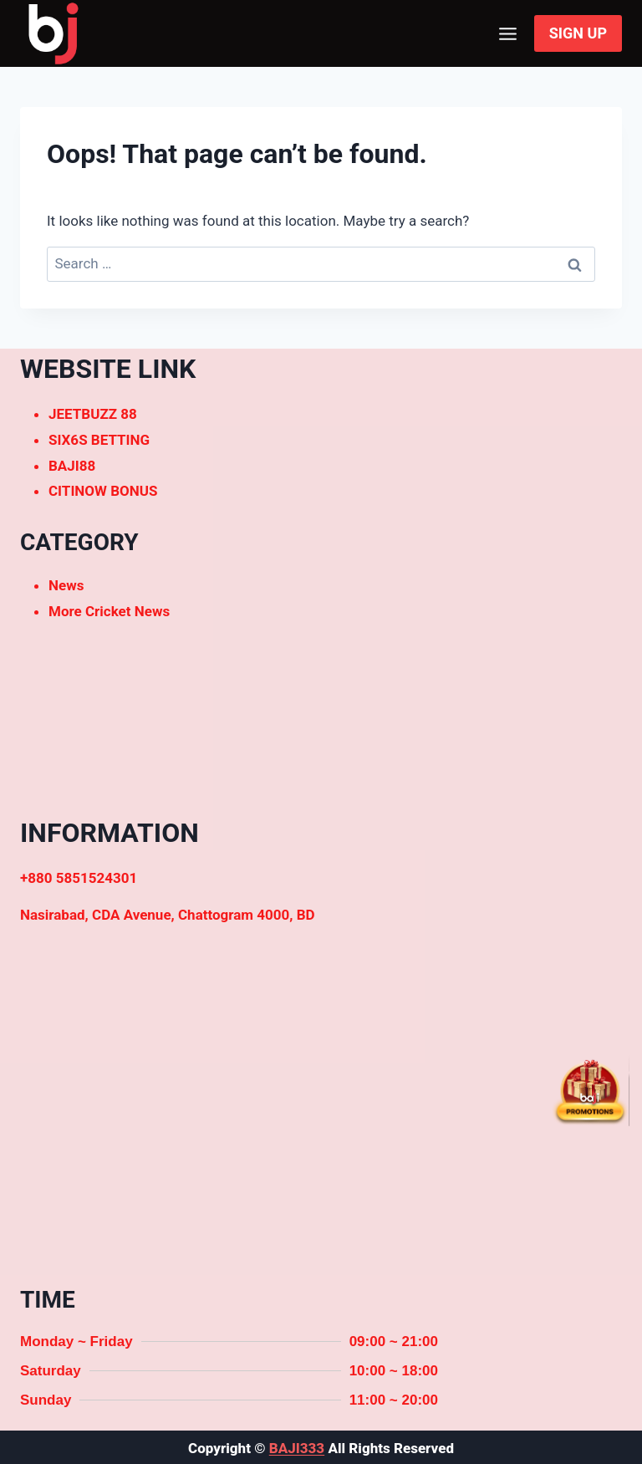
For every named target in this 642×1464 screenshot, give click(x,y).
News (66, 585)
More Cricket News (109, 611)
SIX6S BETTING (99, 439)
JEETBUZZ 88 (92, 414)
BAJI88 (71, 465)
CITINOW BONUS (102, 490)
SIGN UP (578, 33)
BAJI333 (296, 1448)
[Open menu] (508, 33)
